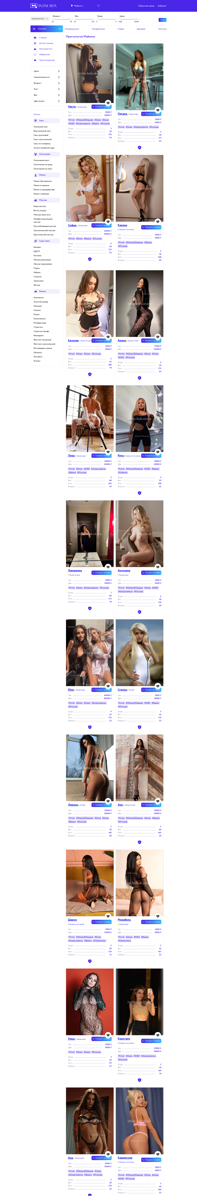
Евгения (79, 341)
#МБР (71, 123)
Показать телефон (101, 106)
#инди (71, 119)
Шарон (76, 921)
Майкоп (78, 6)
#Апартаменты (83, 123)
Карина (126, 227)
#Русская (105, 123)
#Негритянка (99, 940)
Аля (126, 805)
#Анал (105, 119)
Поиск (162, 20)
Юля (76, 690)
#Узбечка (122, 472)
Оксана (128, 114)
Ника (77, 1039)
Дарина (76, 805)
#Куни (98, 119)
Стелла (126, 690)
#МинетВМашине (84, 119)
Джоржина (75, 572)
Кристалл (126, 1040)
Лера (77, 456)
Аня (76, 1158)
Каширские (126, 1159)
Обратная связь (146, 6)
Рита (129, 456)
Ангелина (124, 572)
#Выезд (95, 123)
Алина (128, 341)
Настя (77, 107)
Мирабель (124, 921)
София (77, 225)
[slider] (53, 19)
